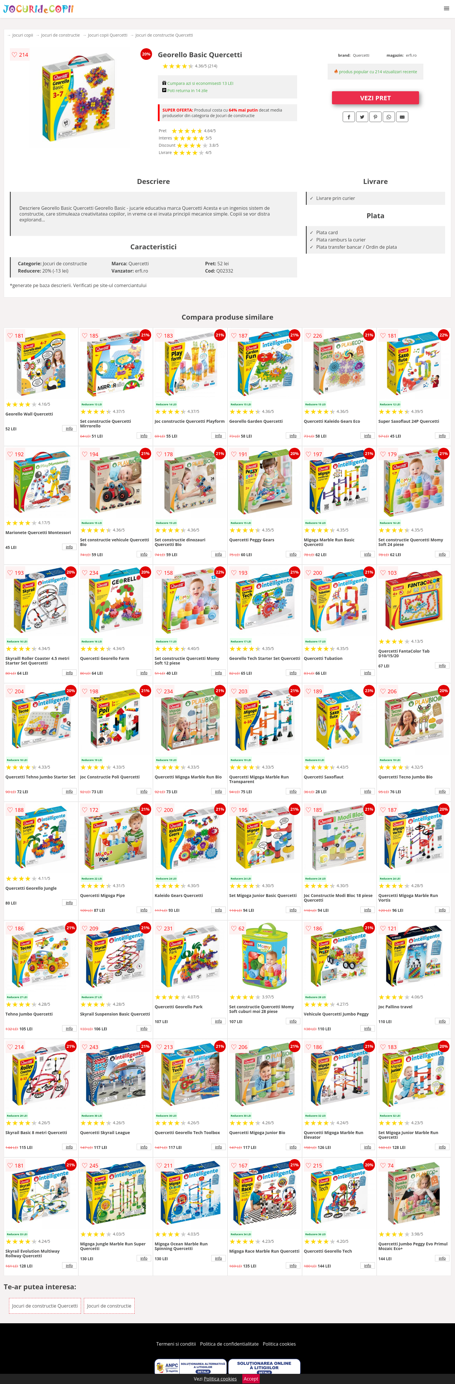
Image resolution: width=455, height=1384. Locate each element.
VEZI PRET (375, 97)
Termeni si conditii (176, 1344)
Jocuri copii (22, 35)
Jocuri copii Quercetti (107, 35)
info (69, 428)
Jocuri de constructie (60, 35)
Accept (251, 1379)
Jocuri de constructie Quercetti (164, 35)
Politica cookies (279, 1344)
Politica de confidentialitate (229, 1344)
